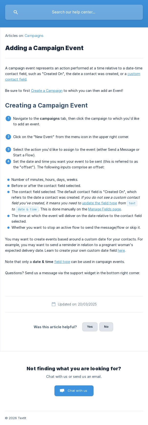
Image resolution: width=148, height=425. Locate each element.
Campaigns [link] (34, 35)
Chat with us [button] (77, 390)
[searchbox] (74, 12)
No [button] (106, 326)
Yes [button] (90, 326)
